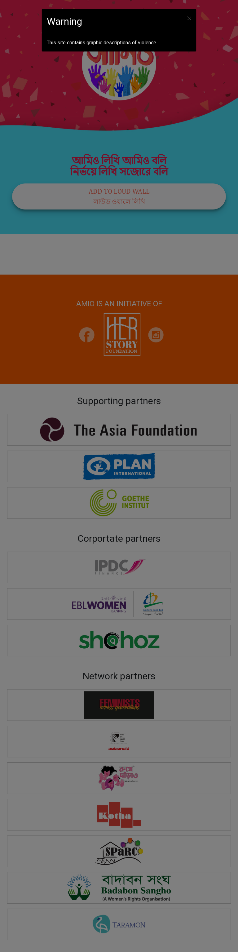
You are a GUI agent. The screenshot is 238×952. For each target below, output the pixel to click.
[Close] (189, 17)
